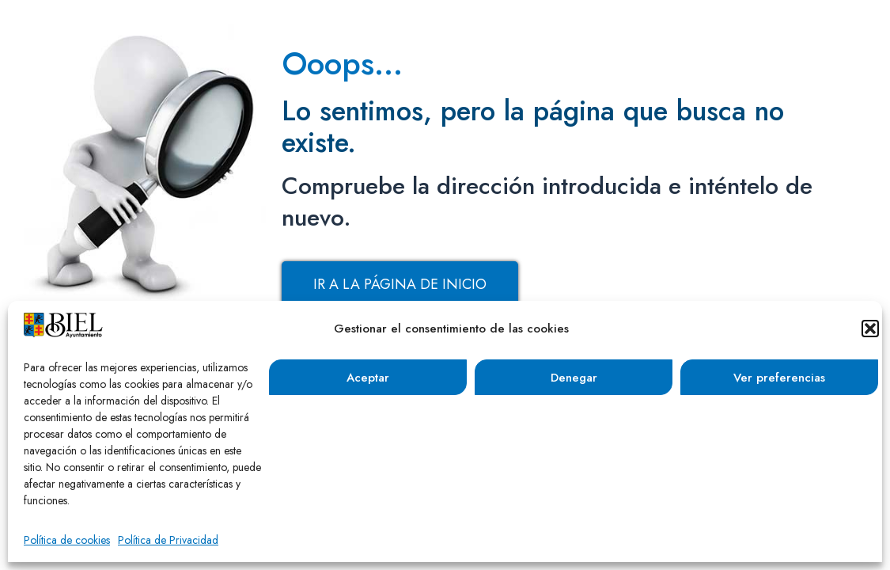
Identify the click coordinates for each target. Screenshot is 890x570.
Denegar (574, 377)
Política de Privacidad (168, 540)
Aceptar (368, 377)
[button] (870, 328)
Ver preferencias (779, 377)
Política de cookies (67, 540)
